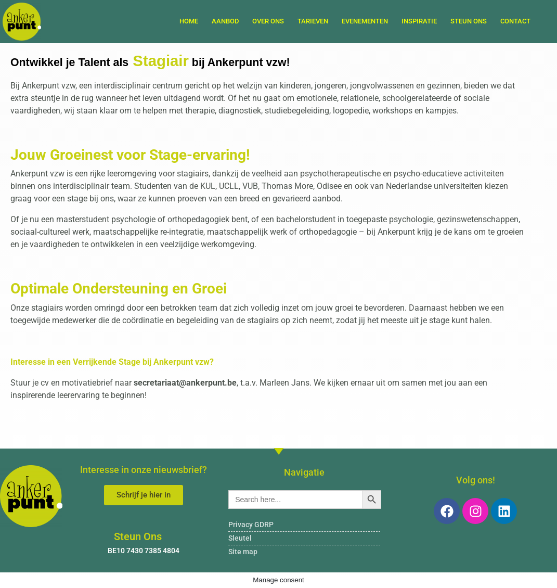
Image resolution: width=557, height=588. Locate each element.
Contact (515, 21)
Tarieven (312, 21)
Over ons (268, 21)
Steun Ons (468, 21)
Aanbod (225, 21)
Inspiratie (419, 21)
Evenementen (365, 21)
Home (188, 21)
